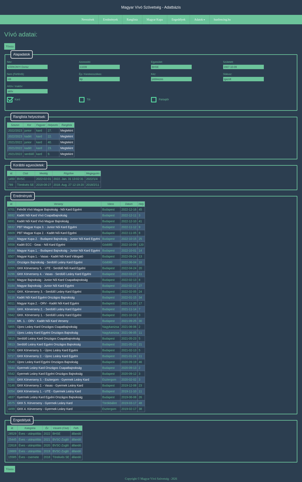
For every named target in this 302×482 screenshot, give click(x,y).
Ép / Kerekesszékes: (99, 77)
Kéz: (171, 77)
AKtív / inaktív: (27, 89)
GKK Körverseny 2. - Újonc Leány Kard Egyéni (47, 356)
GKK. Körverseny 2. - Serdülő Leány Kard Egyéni (49, 309)
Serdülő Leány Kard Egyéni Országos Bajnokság (49, 344)
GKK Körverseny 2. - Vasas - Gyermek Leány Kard (50, 385)
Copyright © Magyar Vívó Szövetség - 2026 (151, 478)
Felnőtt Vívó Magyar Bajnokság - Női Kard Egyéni (49, 209)
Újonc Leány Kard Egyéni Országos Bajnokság (47, 332)
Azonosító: (99, 65)
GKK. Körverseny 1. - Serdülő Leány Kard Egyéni (49, 315)
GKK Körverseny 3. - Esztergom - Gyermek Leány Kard (53, 379)
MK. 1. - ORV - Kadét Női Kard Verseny (42, 321)
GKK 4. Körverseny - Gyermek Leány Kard (45, 409)
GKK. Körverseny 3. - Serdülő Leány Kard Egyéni (49, 291)
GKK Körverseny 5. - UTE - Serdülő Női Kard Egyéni (51, 268)
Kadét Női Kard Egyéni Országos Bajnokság (46, 297)
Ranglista (132, 19)
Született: (243, 65)
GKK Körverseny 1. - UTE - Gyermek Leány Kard (49, 391)
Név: (27, 65)
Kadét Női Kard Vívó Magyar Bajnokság (43, 221)
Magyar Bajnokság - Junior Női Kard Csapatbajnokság (52, 280)
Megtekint (66, 130)
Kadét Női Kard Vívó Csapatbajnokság (42, 215)
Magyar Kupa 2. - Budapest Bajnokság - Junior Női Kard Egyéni (58, 238)
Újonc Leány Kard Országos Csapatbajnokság (47, 326)
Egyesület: (171, 65)
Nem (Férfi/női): (27, 77)
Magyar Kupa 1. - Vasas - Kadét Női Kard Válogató (50, 256)
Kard (13, 99)
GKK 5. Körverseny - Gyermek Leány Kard (45, 403)
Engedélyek (178, 19)
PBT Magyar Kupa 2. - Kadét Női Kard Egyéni (47, 233)
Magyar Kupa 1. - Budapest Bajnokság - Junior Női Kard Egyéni (58, 250)
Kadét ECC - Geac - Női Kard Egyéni (41, 244)
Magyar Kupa (155, 19)
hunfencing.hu (222, 19)
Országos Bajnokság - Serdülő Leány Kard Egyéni (49, 262)
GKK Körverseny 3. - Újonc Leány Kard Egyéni (47, 350)
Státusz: (243, 77)
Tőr (85, 99)
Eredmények (110, 19)
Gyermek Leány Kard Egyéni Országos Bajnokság (49, 373)
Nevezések (88, 19)
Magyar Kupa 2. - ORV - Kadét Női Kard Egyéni (48, 303)
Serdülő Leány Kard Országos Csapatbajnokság (48, 338)
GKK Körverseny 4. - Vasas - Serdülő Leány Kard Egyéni (54, 274)
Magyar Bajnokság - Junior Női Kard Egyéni (45, 285)
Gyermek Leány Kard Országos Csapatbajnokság (49, 368)
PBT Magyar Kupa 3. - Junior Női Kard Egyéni (47, 227)
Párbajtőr (160, 99)
